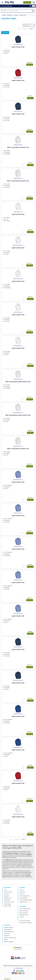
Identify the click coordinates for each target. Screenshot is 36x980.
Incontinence (7, 935)
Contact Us (22, 894)
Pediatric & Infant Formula (10, 937)
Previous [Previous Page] (24, 29)
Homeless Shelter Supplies (26, 922)
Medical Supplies (8, 929)
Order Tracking (7, 904)
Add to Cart (29, 64)
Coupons (22, 916)
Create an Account (8, 891)
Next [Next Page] (32, 29)
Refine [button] (5, 32)
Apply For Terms (7, 898)
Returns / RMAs (7, 906)
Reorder (27, 2)
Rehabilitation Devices (9, 931)
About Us (22, 889)
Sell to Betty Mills (23, 898)
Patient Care (7, 933)
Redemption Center (24, 914)
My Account (6, 894)
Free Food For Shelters (25, 920)
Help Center (22, 891)
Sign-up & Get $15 (24, 910)
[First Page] (19, 29)
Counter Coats (22, 15)
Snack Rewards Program (25, 908)
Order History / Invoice (9, 902)
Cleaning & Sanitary (8, 927)
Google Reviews (23, 902)
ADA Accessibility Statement (26, 900)
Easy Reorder (7, 900)
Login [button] (33, 6)
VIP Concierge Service (25, 895)
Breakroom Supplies (8, 941)
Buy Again (6, 895)
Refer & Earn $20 (23, 912)
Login (5, 889)
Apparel (4, 15)
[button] (30, 6)
